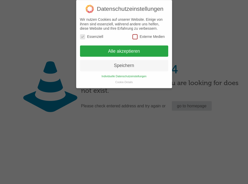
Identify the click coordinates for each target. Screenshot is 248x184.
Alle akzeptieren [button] (124, 48)
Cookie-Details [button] (124, 80)
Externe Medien (148, 34)
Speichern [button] (124, 63)
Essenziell (91, 34)
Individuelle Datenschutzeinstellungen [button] (124, 74)
